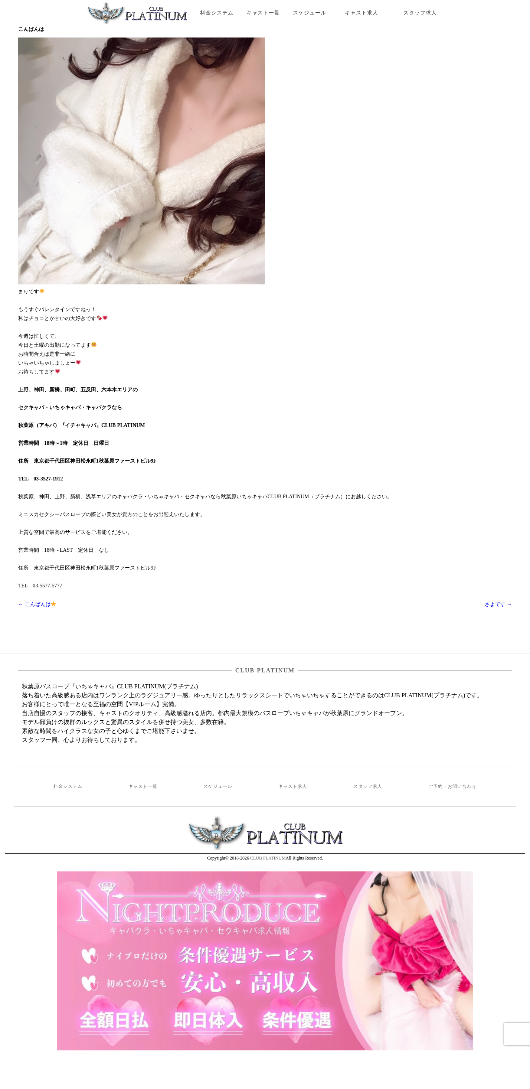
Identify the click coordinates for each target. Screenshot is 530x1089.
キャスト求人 (367, 13)
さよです (498, 604)
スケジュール (309, 13)
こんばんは (37, 604)
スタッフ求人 (426, 13)
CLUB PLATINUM (268, 858)
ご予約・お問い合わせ (452, 786)
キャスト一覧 (263, 13)
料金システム (216, 13)
